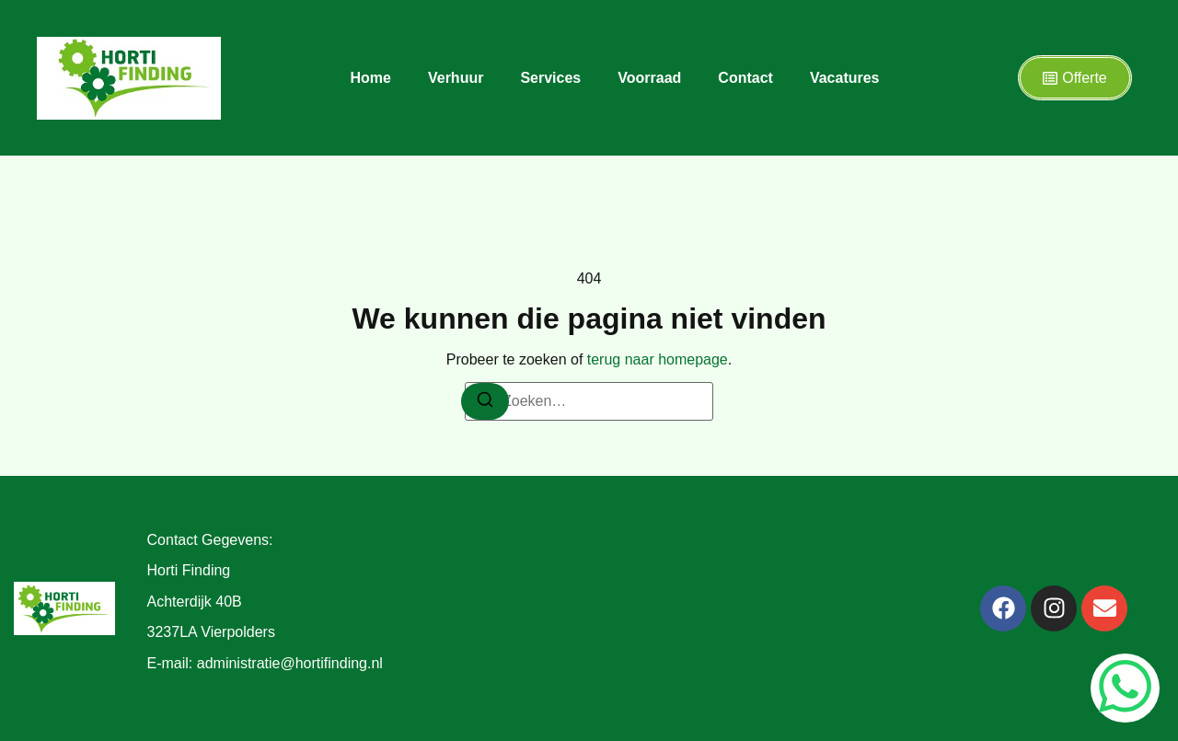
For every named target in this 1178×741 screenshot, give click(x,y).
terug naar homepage (657, 359)
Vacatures (845, 78)
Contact (745, 78)
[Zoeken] (485, 401)
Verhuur (455, 78)
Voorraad (649, 78)
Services (550, 78)
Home (371, 78)
